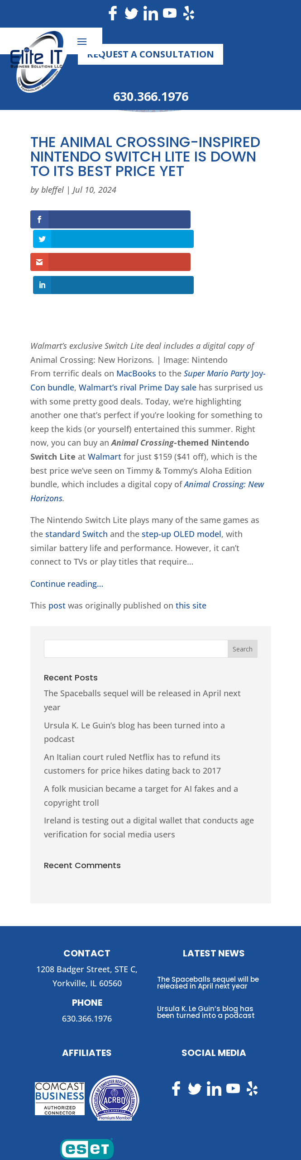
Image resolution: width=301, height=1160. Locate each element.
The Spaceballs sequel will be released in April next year (208, 940)
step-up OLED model (181, 491)
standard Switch (76, 491)
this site (191, 562)
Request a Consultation (150, 54)
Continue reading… (66, 541)
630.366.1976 (150, 96)
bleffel (52, 189)
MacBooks (136, 330)
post (57, 562)
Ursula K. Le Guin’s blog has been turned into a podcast (206, 969)
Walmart (104, 414)
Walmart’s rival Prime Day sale (137, 344)
